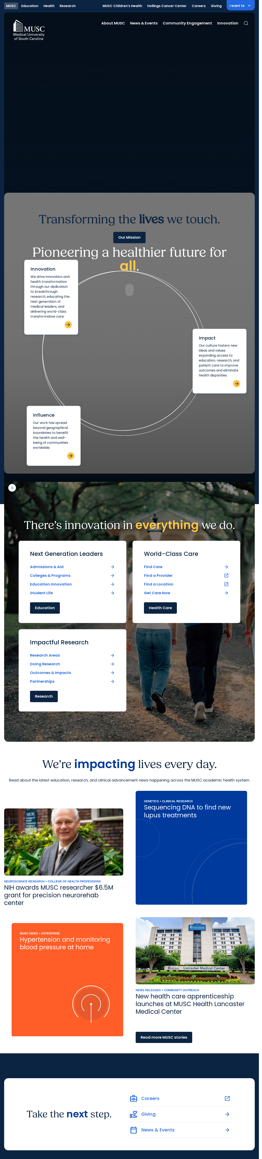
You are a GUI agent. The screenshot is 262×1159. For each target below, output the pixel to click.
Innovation (227, 23)
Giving (216, 6)
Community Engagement (187, 23)
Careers (199, 6)
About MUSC (113, 23)
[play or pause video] (12, 1143)
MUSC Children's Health (122, 6)
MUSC (11, 6)
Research (68, 6)
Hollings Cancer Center (167, 6)
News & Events (144, 23)
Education (29, 6)
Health (48, 6)
